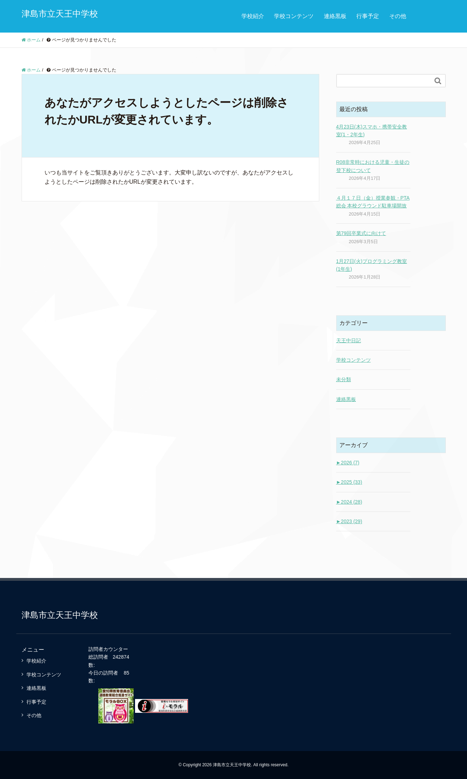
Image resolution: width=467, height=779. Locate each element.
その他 (397, 16)
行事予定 (367, 16)
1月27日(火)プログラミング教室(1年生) (371, 265)
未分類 (343, 379)
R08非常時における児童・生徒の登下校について (373, 166)
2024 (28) (349, 502)
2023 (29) (349, 521)
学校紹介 (252, 16)
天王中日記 (348, 340)
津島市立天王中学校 (60, 13)
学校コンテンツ (294, 16)
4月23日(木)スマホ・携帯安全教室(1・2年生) (371, 130)
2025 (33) (349, 482)
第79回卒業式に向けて (361, 233)
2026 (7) (348, 462)
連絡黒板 (335, 16)
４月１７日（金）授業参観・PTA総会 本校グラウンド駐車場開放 (373, 201)
